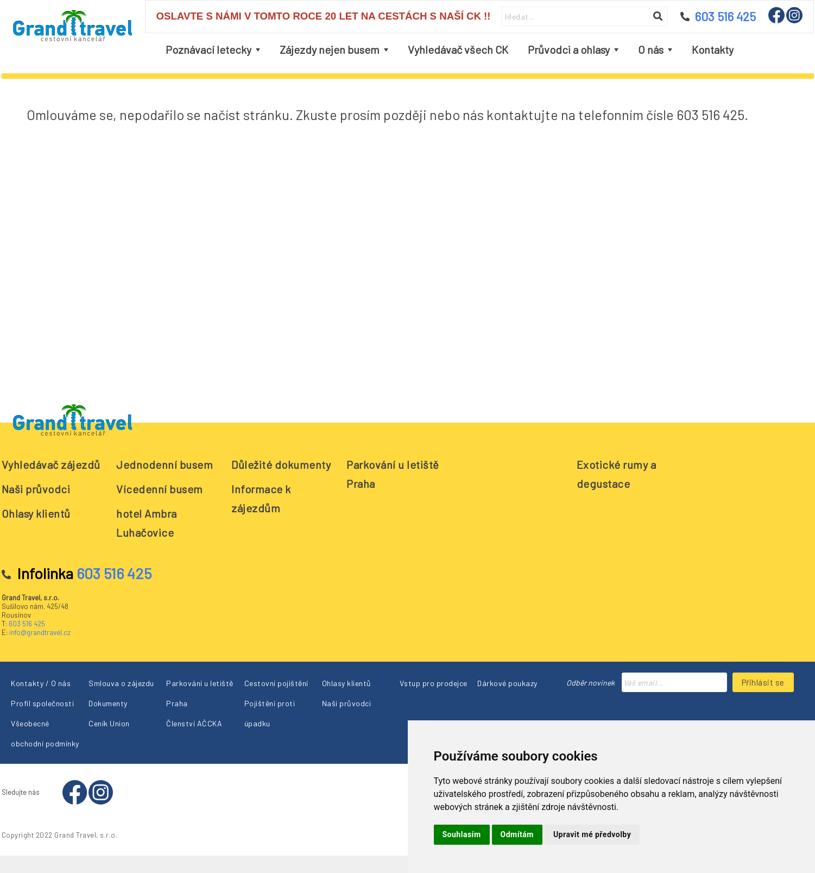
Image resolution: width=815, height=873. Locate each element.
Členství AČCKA (194, 723)
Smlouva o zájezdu (121, 683)
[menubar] (449, 50)
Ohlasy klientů (36, 513)
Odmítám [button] (517, 834)
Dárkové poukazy (507, 683)
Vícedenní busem (159, 488)
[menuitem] (213, 50)
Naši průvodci (36, 488)
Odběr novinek (590, 682)
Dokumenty (108, 703)
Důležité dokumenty (281, 464)
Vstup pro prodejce (433, 683)
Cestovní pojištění (276, 683)
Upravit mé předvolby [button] (592, 834)
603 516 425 (27, 623)
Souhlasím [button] (462, 834)
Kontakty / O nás (41, 683)
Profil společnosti (42, 703)
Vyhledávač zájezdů (51, 464)
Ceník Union (109, 723)
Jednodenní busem (164, 464)
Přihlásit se (763, 682)
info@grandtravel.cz (40, 632)
